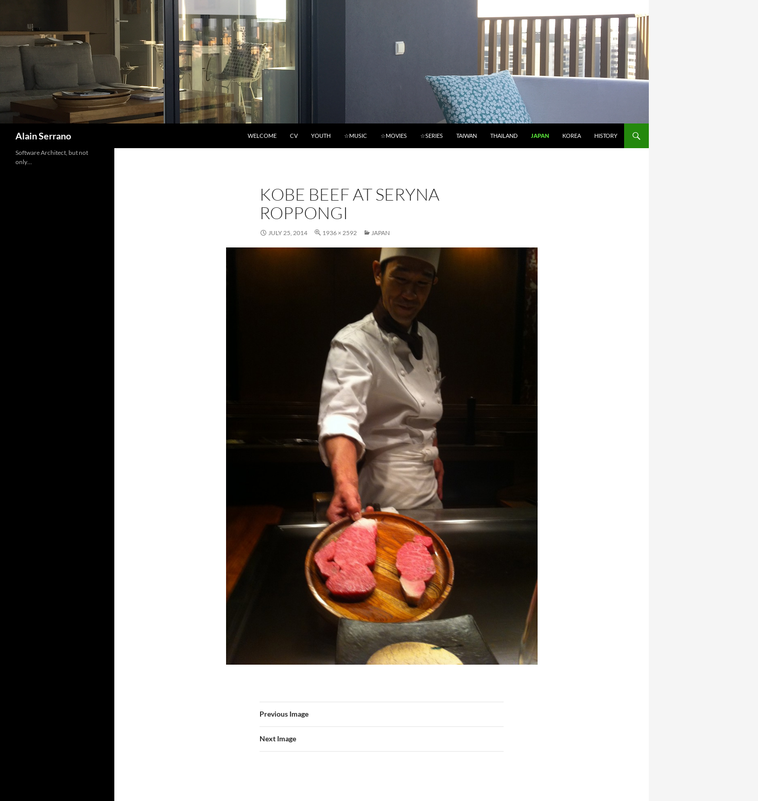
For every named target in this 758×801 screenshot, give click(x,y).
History (605, 135)
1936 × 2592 (339, 233)
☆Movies (394, 135)
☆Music (355, 135)
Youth (321, 135)
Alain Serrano (43, 135)
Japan (540, 135)
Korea (571, 135)
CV (294, 135)
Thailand (504, 135)
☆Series (431, 135)
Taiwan (466, 135)
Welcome (262, 135)
